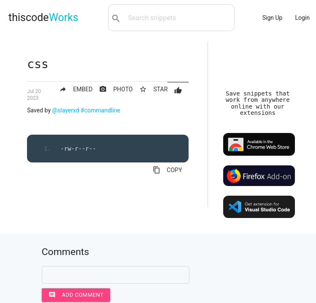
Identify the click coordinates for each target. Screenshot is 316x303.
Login (302, 17)
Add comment (76, 295)
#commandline (100, 110)
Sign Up (272, 17)
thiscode (43, 17)
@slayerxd (65, 110)
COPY (167, 170)
